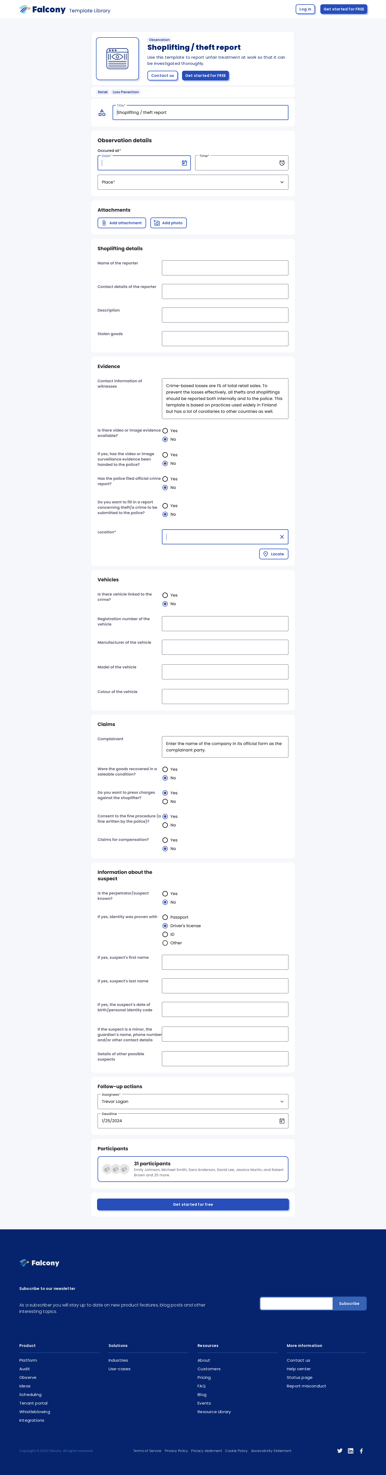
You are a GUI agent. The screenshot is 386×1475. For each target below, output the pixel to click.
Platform (28, 1360)
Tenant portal (33, 1403)
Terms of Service (147, 1450)
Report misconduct (306, 1386)
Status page (300, 1377)
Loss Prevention (126, 92)
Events (204, 1403)
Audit (24, 1369)
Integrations (31, 1420)
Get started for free (193, 1204)
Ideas (25, 1386)
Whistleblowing (34, 1411)
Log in (305, 9)
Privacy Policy (176, 1450)
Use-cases (120, 1369)
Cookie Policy (236, 1450)
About (204, 1360)
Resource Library (214, 1411)
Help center (299, 1369)
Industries (118, 1360)
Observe (27, 1377)
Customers (209, 1369)
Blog (202, 1394)
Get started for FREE (344, 9)
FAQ (202, 1386)
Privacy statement (206, 1450)
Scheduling (30, 1394)
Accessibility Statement (271, 1450)
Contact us (162, 75)
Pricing (204, 1377)
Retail (102, 92)
